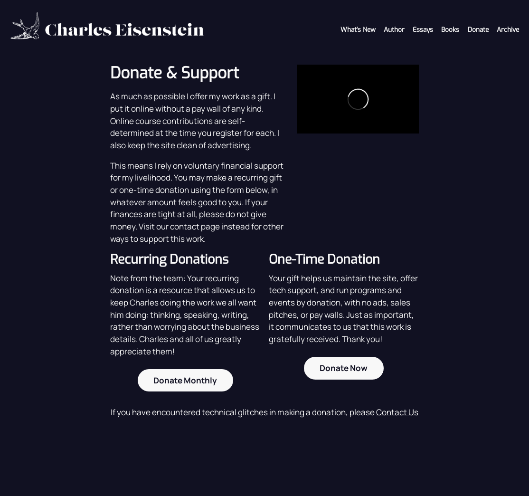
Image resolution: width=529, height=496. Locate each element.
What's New (358, 29)
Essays (423, 29)
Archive (508, 29)
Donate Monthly (185, 380)
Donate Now (344, 367)
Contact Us (397, 412)
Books (450, 29)
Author (394, 29)
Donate (478, 29)
